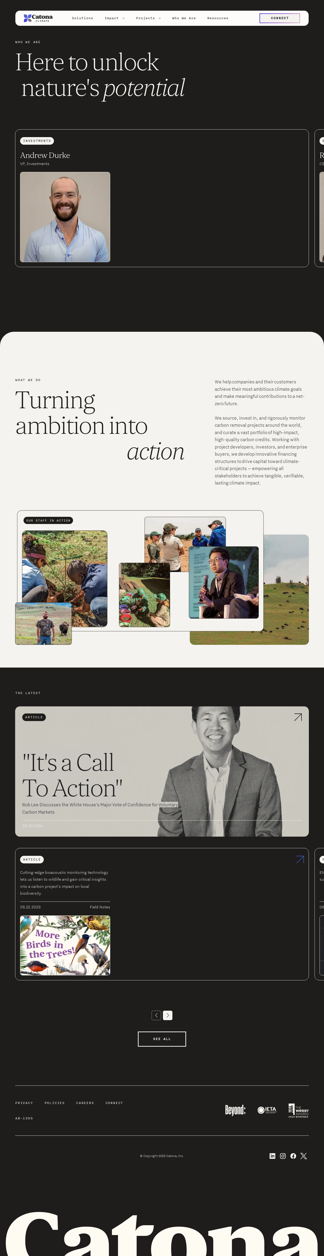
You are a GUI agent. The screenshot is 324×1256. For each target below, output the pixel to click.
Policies (54, 1103)
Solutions (82, 18)
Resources (217, 18)
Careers (85, 1103)
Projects (145, 18)
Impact (112, 18)
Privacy (24, 1103)
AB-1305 (24, 1118)
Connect (114, 1103)
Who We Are (184, 18)
